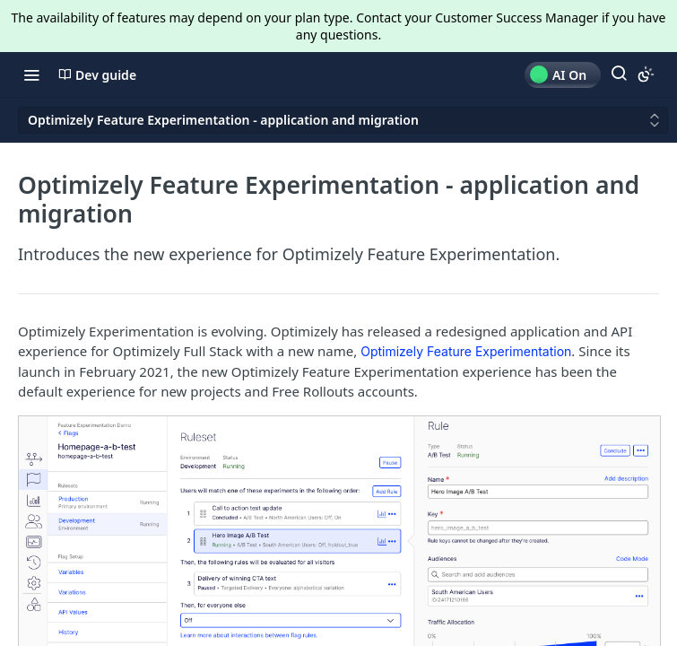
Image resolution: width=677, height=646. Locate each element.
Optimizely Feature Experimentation (465, 351)
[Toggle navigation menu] (31, 74)
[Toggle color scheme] (645, 74)
